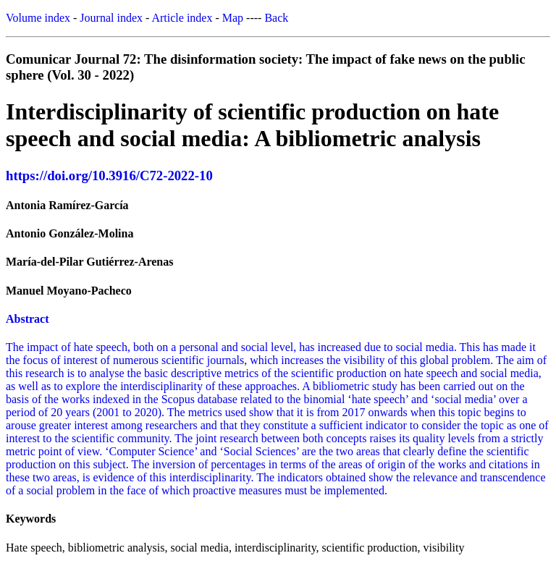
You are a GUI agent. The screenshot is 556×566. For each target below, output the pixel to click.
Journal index (111, 18)
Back (276, 18)
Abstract (27, 319)
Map (232, 18)
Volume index (38, 18)
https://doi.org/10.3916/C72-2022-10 (109, 175)
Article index (181, 18)
